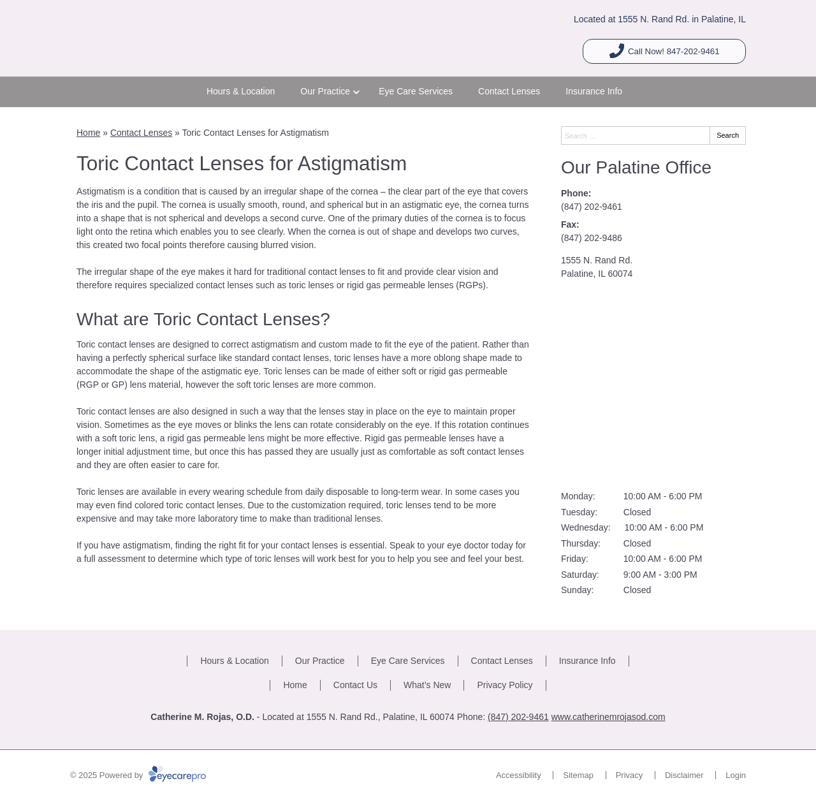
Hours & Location (241, 91)
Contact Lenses (509, 91)
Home (88, 133)
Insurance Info (593, 91)
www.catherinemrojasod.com (608, 717)
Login (735, 775)
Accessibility (518, 775)
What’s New (427, 685)
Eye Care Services (416, 91)
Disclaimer (684, 775)
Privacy (629, 775)
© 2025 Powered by (138, 775)
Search (728, 135)
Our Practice (325, 91)
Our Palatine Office (636, 167)
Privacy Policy (504, 685)
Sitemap (578, 775)
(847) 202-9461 (591, 207)
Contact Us (355, 685)
